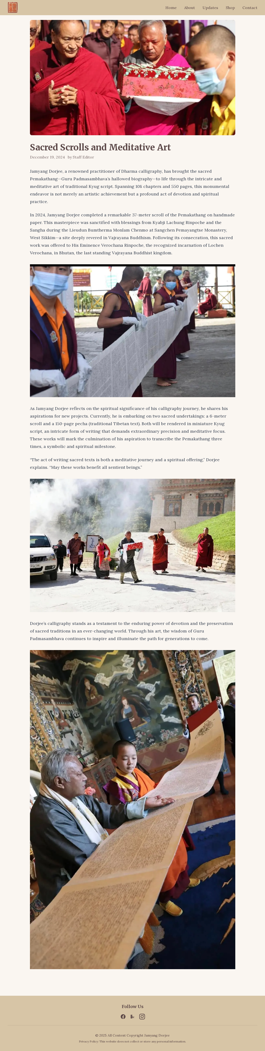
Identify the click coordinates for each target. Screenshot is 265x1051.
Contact (249, 7)
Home (171, 7)
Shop (230, 7)
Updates (210, 7)
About (189, 7)
